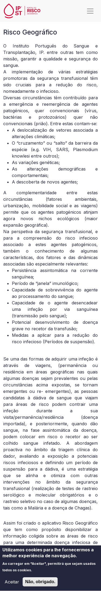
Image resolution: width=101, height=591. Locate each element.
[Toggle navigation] (90, 11)
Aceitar (12, 585)
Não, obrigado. (40, 585)
